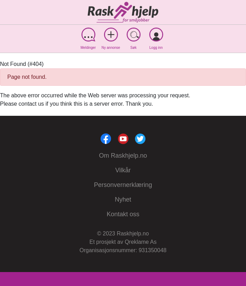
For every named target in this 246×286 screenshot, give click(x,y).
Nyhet (123, 199)
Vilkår (123, 170)
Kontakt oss (122, 214)
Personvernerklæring (123, 184)
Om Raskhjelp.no (123, 155)
